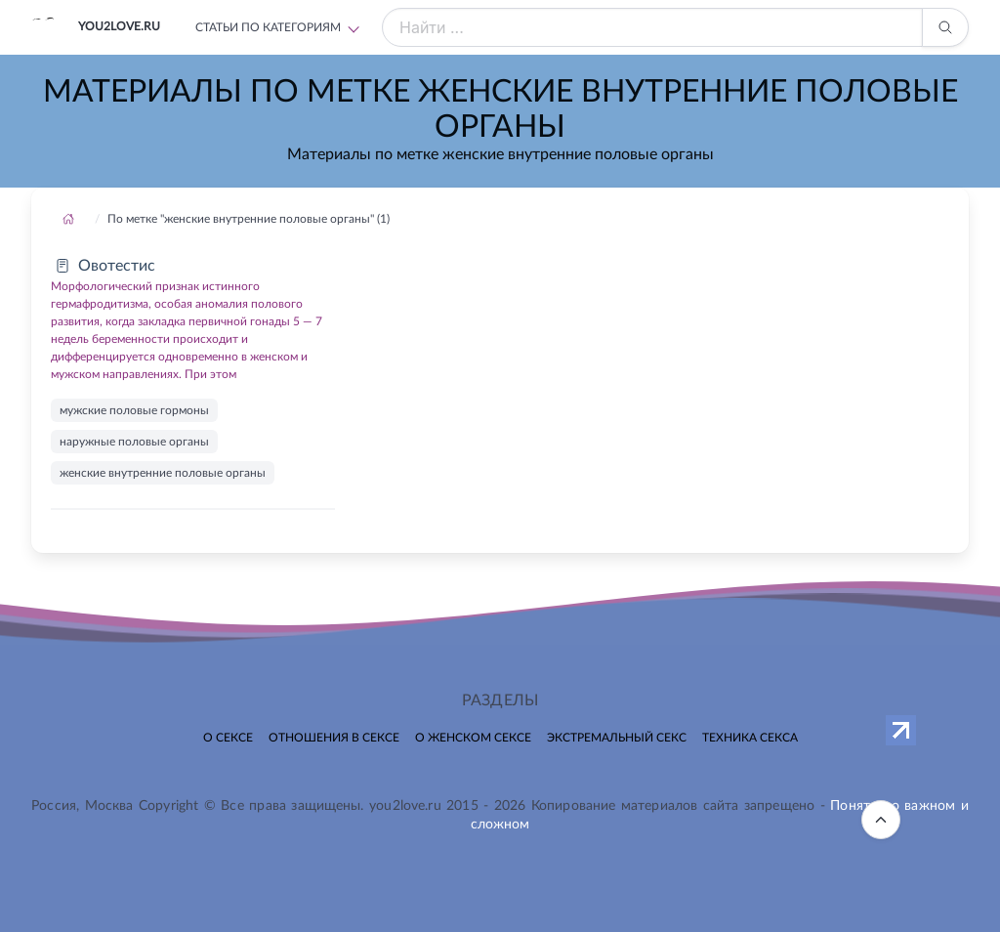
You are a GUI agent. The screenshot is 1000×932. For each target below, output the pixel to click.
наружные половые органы (134, 441)
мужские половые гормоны (134, 410)
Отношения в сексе (334, 737)
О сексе (228, 737)
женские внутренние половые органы (163, 473)
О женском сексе (473, 737)
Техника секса (750, 737)
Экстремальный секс (617, 737)
